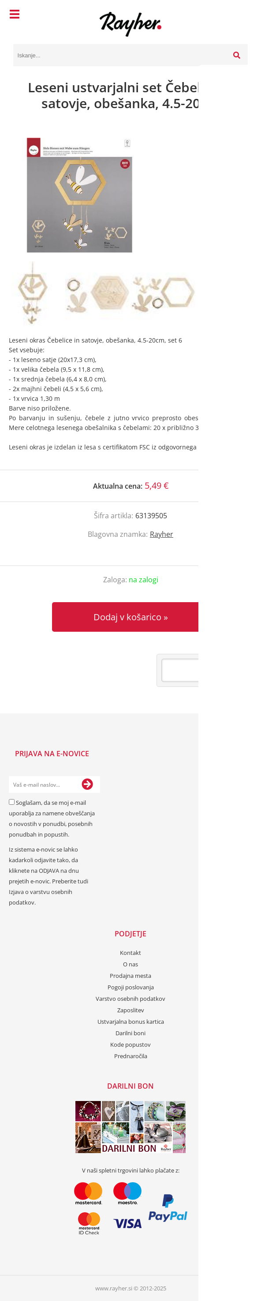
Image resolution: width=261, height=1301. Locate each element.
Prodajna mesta (130, 976)
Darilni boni (130, 1033)
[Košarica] (239, 15)
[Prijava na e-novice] (87, 784)
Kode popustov (130, 1044)
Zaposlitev (130, 1010)
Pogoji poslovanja (131, 987)
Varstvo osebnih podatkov (130, 999)
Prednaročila (130, 1056)
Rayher (161, 534)
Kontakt (130, 953)
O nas (130, 964)
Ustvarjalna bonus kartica (130, 1022)
